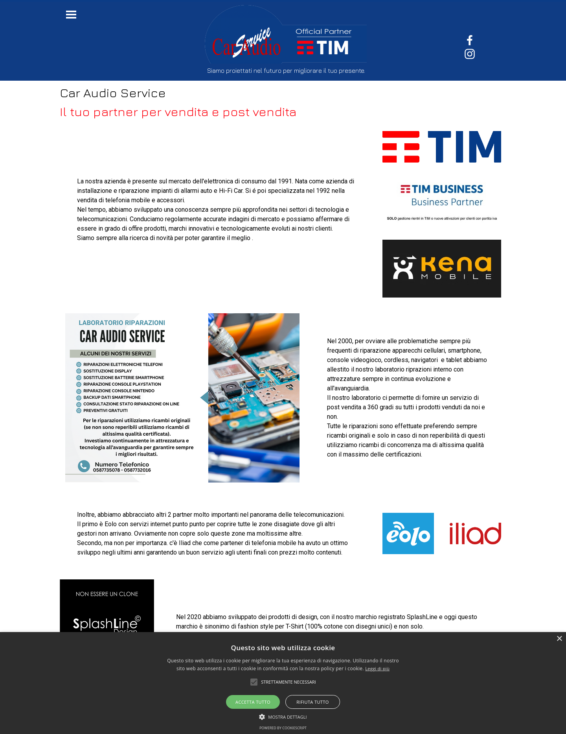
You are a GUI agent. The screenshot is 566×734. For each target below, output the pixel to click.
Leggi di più (377, 668)
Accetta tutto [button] (252, 702)
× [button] (559, 639)
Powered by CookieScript (283, 727)
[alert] (283, 683)
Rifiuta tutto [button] (312, 702)
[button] (283, 716)
